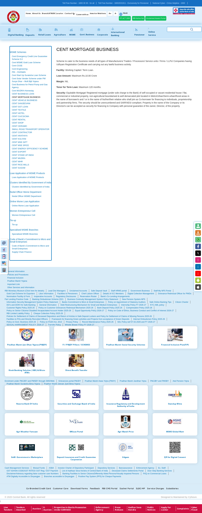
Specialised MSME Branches (24, 230)
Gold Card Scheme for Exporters (21, 293)
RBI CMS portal (110, 488)
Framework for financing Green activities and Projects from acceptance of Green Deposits (90, 319)
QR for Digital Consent (175, 457)
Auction (37, 508)
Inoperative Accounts (43, 296)
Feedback (95, 488)
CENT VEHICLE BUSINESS (24, 100)
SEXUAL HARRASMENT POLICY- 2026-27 (25, 325)
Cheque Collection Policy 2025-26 (48, 313)
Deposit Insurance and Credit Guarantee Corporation (76, 458)
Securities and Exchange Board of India (76, 403)
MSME (72, 32)
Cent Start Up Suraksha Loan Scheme (29, 75)
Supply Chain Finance (22, 252)
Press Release (119, 508)
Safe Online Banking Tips (160, 302)
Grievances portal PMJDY (69, 381)
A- (116, 13)
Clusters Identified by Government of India (31, 187)
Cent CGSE (17, 65)
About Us (36, 13)
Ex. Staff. (162, 468)
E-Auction (47, 508)
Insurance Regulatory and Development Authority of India (125, 404)
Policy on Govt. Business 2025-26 (21, 322)
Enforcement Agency (145, 468)
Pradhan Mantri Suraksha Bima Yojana (23, 384)
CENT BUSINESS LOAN (23, 94)
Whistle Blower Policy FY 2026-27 (79, 325)
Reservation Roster (88, 296)
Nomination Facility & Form (18, 296)
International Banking (118, 32)
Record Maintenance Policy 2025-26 (97, 322)
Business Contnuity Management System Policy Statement (92, 299)
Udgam (125, 457)
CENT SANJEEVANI (21, 103)
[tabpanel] (30, 112)
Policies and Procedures (17, 275)
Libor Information (46, 293)
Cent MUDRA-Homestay (23, 90)
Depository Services (106, 468)
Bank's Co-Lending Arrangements (115, 296)
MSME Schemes (18, 52)
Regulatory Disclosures (66, 296)
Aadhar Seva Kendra (134, 508)
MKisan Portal (76, 431)
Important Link (13, 284)
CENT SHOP (18, 123)
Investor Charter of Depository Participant (76, 468)
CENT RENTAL (19, 119)
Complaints (183, 508)
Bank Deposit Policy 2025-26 (109, 308)
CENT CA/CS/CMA (20, 116)
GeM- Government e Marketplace (27, 457)
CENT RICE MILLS (20, 164)
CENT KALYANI (19, 139)
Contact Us (70, 13)
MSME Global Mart (175, 431)
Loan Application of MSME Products (27, 173)
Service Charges (155, 488)
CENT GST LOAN (20, 107)
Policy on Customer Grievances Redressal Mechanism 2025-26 (66, 308)
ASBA (51, 468)
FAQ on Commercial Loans (154, 474)
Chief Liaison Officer (90, 293)
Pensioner (139, 32)
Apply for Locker (166, 508)
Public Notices (151, 508)
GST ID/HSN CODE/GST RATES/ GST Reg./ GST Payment (32, 471)
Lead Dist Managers (57, 291)
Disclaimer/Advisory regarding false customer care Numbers (32, 474)
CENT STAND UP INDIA (23, 155)
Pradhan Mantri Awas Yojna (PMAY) (100, 381)
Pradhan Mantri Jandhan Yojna (133, 381)
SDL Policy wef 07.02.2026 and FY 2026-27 (136, 322)
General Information (16, 271)
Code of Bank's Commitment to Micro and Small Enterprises (30, 240)
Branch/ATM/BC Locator (52, 13)
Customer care (60, 488)
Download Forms (79, 488)
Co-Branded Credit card (38, 488)
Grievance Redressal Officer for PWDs (174, 293)
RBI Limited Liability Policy (18, 313)
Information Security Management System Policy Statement (32, 302)
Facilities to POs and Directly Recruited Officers (27, 319)
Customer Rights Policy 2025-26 (21, 308)
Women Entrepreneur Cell (22, 211)
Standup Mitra (175, 403)
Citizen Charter (181, 302)
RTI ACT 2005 (125, 18)
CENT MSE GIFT (19, 142)
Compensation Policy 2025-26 (139, 308)
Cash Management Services (17, 468)
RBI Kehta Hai (138, 18)
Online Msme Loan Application (25, 201)
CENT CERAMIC (19, 126)
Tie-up (13, 220)
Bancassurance (125, 468)
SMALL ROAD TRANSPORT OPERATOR (30, 129)
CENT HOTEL (18, 113)
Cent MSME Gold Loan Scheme (26, 62)
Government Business (140, 291)
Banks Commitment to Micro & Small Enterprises (83, 302)
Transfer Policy (54, 325)
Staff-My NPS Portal (162, 291)
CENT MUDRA (18, 158)
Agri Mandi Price (126, 431)
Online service (152, 32)
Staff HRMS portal (119, 291)
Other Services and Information (20, 287)
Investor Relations (98, 13)
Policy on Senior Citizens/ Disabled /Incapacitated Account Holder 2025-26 (39, 311)
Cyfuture (192, 497)
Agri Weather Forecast (27, 431)
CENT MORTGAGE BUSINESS (26, 97)
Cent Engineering (20, 69)
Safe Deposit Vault (99, 291)
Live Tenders (8, 508)
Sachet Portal (127, 488)
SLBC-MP (140, 488)
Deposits (29, 32)
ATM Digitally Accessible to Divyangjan (23, 476)
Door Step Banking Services (159, 471)
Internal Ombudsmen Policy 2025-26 (149, 319)
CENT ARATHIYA (20, 136)
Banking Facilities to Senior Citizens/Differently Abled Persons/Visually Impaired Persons (100, 474)
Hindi (125, 13)
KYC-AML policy (157, 305)
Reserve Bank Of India (27, 403)
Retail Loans (44, 32)
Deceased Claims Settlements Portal (128, 471)
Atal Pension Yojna (181, 381)
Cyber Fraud (194, 508)
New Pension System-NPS (133, 299)
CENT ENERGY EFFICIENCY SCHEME (30, 148)
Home (28, 13)
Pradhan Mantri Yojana (17, 281)
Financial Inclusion (15, 278)
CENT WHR (17, 161)
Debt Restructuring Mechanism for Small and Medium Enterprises (89, 305)
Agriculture (60, 32)
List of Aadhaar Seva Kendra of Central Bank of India (85, 471)
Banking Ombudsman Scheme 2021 (47, 299)
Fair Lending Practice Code (16, 299)
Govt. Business (87, 32)
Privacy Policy (72, 322)
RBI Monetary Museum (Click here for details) (24, 291)
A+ (110, 13)
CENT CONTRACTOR (22, 132)
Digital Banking (16, 32)
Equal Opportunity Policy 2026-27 (89, 311)
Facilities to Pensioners (67, 293)
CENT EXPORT (19, 152)
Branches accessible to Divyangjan (59, 476)
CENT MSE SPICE (20, 145)
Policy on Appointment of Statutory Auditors (126, 302)
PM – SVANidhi (19, 72)
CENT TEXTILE (19, 110)
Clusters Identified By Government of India (30, 182)
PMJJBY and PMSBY (159, 381)
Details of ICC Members (113, 293)
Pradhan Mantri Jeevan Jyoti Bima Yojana (62, 384)
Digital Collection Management (141, 293)
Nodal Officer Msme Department (25, 192)
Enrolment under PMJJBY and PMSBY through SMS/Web (30, 381)
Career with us (82, 15)
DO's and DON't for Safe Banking (21, 305)
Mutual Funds (39, 468)
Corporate (102, 32)
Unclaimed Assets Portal (156, 18)
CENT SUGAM (18, 168)
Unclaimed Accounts (78, 291)
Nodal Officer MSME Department (26, 196)
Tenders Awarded (20, 508)
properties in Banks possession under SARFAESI (70, 508)
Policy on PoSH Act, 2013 (51, 322)
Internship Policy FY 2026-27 (133, 305)
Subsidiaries (172, 488)
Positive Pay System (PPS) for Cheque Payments (99, 476)
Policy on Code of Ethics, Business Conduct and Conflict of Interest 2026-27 (141, 311)
